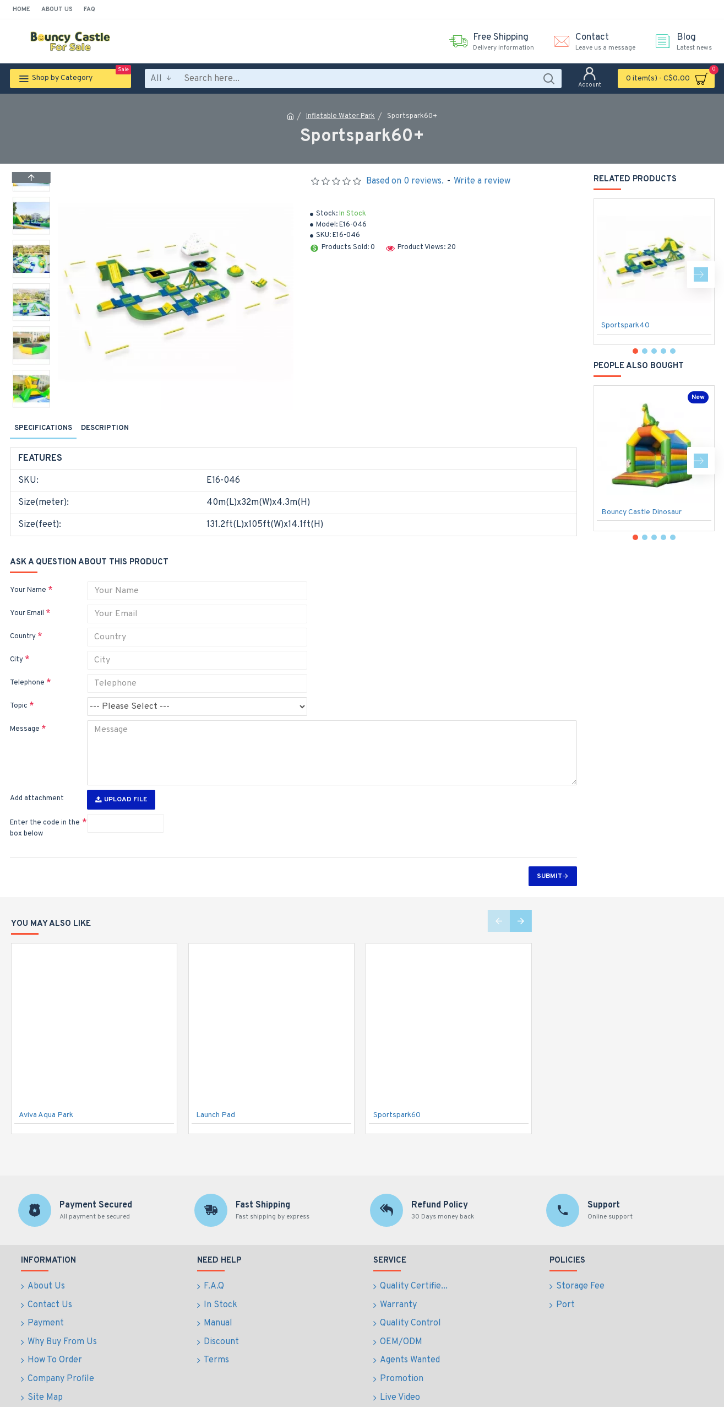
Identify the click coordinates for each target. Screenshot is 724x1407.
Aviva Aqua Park (46, 1097)
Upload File (121, 782)
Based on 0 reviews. (405, 181)
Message (25, 718)
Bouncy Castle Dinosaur (641, 512)
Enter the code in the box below (45, 811)
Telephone (27, 672)
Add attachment (37, 781)
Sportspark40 (625, 325)
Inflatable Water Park (340, 116)
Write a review (482, 181)
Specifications (43, 428)
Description (105, 428)
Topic (19, 695)
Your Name (28, 579)
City (16, 649)
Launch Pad (215, 1097)
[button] (31, 404)
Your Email (27, 603)
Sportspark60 (397, 1097)
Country (23, 626)
